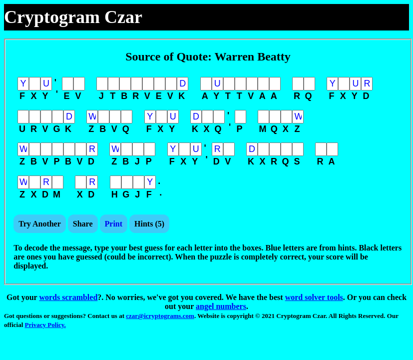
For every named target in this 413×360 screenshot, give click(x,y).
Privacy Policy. (45, 324)
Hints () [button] (149, 224)
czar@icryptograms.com (160, 316)
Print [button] (114, 224)
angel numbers (221, 306)
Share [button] (83, 224)
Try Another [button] (39, 224)
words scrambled (68, 297)
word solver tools (314, 297)
